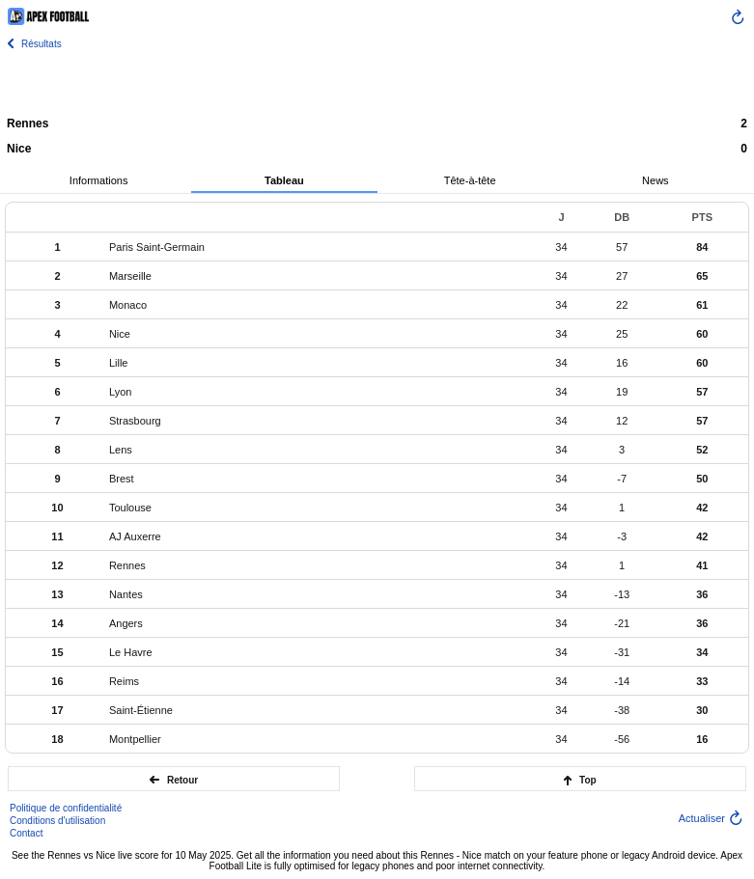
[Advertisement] (377, 82)
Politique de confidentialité (66, 808)
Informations (99, 180)
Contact (26, 833)
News (655, 180)
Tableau (284, 180)
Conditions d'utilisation (57, 820)
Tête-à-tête (470, 180)
